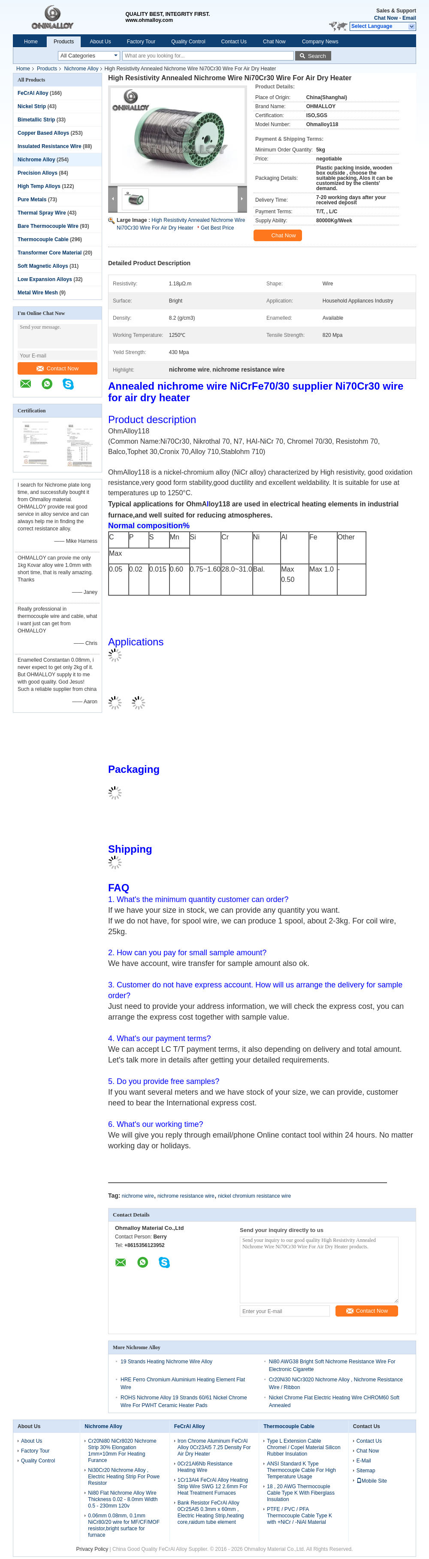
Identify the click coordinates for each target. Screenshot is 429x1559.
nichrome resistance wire (185, 1196)
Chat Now (386, 18)
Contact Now (57, 368)
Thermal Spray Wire (42, 213)
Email (409, 18)
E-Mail (363, 1461)
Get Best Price (217, 228)
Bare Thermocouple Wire (48, 226)
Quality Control (188, 42)
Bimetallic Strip (36, 120)
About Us (100, 42)
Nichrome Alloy (81, 69)
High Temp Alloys (39, 186)
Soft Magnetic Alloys (43, 266)
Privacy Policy (92, 1549)
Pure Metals (32, 200)
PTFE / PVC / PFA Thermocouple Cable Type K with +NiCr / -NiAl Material (299, 1515)
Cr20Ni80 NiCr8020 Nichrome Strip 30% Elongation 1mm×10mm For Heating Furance (122, 1450)
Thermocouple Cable (43, 239)
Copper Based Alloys (43, 133)
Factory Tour (141, 42)
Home (31, 42)
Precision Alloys (37, 173)
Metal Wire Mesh (38, 293)
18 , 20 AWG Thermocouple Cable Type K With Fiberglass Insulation (301, 1492)
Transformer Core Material (50, 253)
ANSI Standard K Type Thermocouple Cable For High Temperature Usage (301, 1470)
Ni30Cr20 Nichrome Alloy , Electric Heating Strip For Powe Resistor (124, 1476)
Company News (320, 42)
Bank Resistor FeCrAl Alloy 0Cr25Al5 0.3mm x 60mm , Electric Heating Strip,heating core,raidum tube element (211, 1512)
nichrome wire (138, 1196)
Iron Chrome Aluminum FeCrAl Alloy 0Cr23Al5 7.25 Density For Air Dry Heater (214, 1447)
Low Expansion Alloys (45, 279)
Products (64, 42)
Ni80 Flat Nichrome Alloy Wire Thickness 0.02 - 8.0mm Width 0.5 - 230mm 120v (122, 1499)
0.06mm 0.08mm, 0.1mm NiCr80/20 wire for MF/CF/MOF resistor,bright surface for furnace (124, 1525)
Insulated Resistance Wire (50, 146)
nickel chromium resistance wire (254, 1196)
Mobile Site (371, 1481)
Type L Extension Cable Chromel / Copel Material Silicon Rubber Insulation (303, 1447)
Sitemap (365, 1471)
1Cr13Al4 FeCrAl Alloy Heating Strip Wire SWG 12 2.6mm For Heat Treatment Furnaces (213, 1486)
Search (317, 56)
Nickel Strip (32, 106)
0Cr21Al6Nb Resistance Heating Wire (205, 1467)
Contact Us (234, 42)
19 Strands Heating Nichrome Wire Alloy (166, 1362)
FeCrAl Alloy (33, 93)
